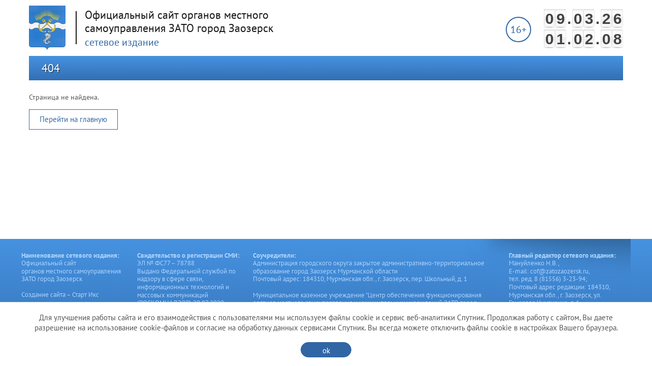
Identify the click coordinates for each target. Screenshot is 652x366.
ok (326, 350)
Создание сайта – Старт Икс (60, 294)
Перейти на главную (73, 119)
